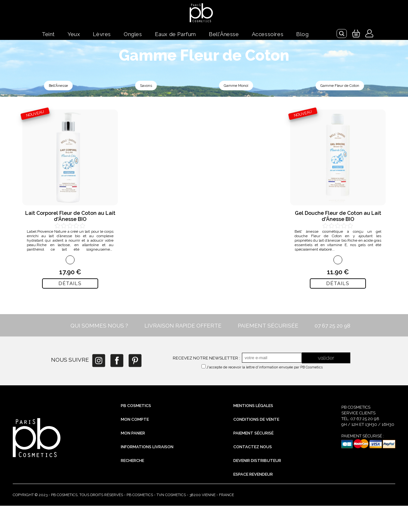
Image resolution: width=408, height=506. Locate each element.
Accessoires (268, 34)
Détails (70, 284)
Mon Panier (133, 433)
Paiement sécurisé (253, 433)
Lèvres (102, 34)
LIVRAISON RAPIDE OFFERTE (183, 326)
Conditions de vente (256, 419)
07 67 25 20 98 (332, 326)
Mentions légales (253, 406)
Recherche (132, 460)
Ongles (133, 34)
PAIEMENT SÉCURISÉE (268, 326)
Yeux (74, 34)
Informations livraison (147, 447)
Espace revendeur (253, 474)
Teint (48, 34)
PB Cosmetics (136, 406)
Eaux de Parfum (175, 34)
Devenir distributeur (257, 460)
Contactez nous (252, 447)
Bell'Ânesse (224, 34)
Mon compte (135, 419)
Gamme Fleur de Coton (339, 85)
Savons (145, 85)
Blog (302, 34)
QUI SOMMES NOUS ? (99, 326)
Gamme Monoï (235, 85)
